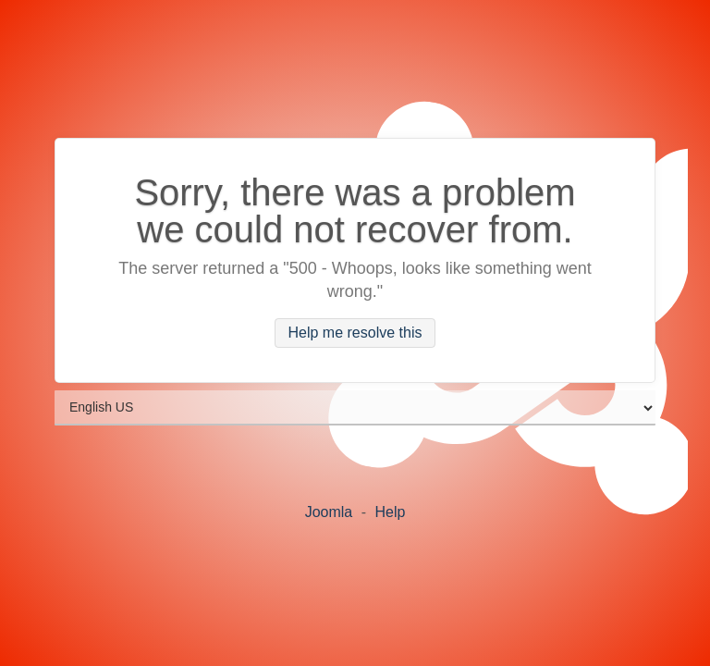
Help (389, 512)
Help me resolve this (355, 333)
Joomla (329, 512)
